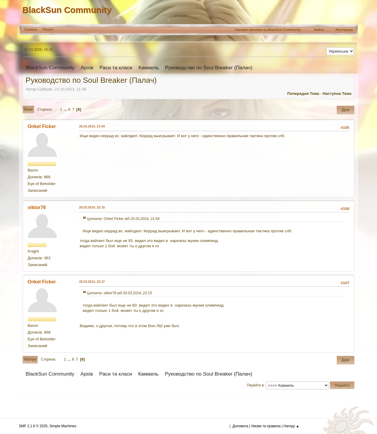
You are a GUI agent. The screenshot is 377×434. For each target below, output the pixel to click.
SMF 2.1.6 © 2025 (33, 426)
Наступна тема (337, 93)
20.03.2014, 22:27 (92, 281)
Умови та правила (266, 426)
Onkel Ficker (42, 126)
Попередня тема (303, 93)
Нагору (30, 359)
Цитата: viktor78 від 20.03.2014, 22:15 (119, 293)
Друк (345, 109)
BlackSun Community (66, 10)
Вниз (28, 109)
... (66, 109)
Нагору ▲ (291, 426)
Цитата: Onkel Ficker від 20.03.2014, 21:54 (123, 219)
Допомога (240, 426)
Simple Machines (62, 426)
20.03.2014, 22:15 (92, 207)
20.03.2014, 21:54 (92, 126)
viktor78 (37, 207)
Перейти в (255, 385)
